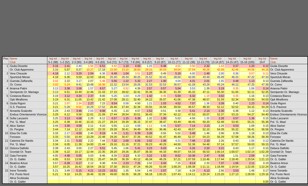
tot (55, 58)
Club (12, 62)
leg (51, 58)
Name (13, 58)
